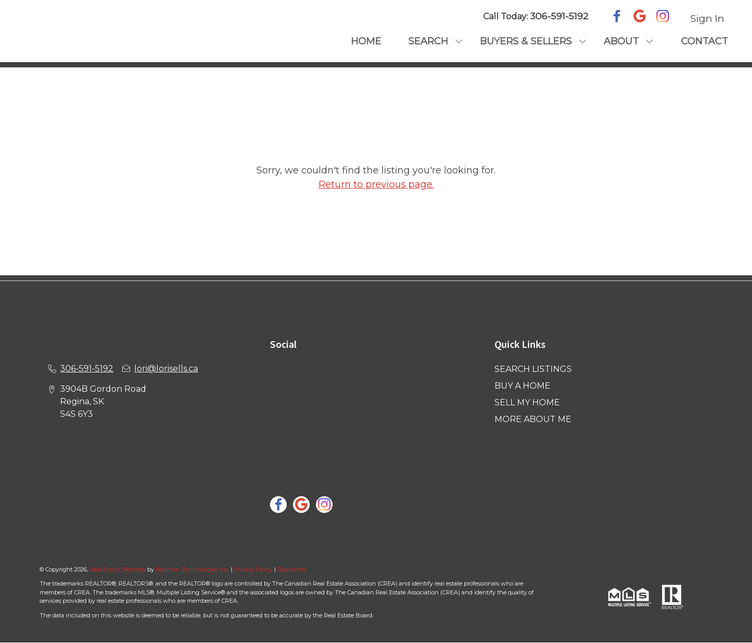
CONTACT (704, 41)
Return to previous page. (376, 184)
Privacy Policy (253, 569)
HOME (366, 41)
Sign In (707, 19)
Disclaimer (291, 569)
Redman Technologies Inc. (193, 569)
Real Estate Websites (118, 569)
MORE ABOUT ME (533, 419)
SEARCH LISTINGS (533, 369)
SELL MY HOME (527, 402)
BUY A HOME (522, 386)
